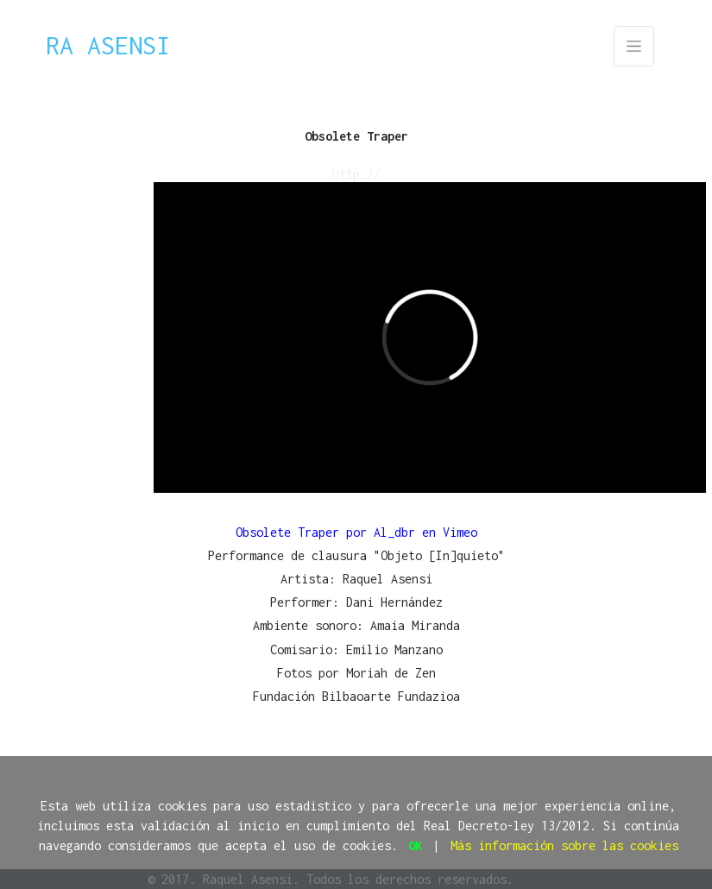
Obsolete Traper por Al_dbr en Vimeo (356, 532)
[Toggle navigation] (634, 46)
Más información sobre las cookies (564, 845)
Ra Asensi (108, 45)
